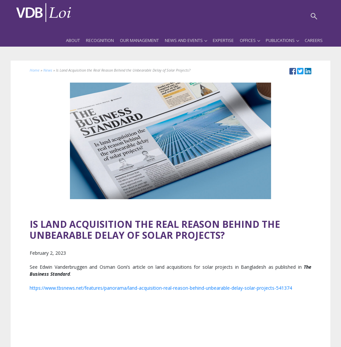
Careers (314, 40)
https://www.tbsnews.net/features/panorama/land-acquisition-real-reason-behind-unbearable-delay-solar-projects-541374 (161, 288)
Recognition (100, 40)
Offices (250, 40)
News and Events (186, 40)
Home (35, 70)
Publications (282, 40)
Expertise (223, 40)
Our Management (139, 40)
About (73, 40)
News (47, 70)
